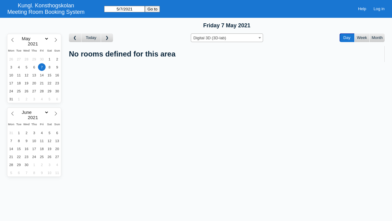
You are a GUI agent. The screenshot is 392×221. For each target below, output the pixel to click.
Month (377, 37)
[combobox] (227, 37)
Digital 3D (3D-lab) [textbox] (210, 38)
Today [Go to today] (91, 37)
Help (362, 8)
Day (346, 37)
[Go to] (124, 9)
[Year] (34, 43)
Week (362, 37)
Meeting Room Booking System (46, 12)
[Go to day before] (75, 37)
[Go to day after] (107, 37)
